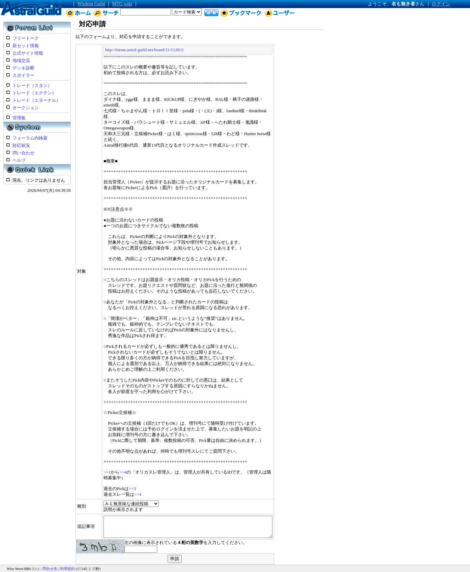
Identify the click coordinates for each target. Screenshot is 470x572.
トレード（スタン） (32, 85)
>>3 (113, 477)
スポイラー (23, 75)
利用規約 (67, 561)
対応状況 (21, 145)
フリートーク (25, 38)
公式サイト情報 (27, 53)
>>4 (104, 460)
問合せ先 (49, 561)
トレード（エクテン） (34, 93)
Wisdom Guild (91, 3)
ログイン (441, 3)
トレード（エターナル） (36, 100)
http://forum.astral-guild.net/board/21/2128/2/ (125, 50)
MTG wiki (122, 3)
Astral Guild (37, 568)
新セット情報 (25, 45)
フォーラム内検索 (30, 138)
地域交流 (21, 60)
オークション (25, 108)
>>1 (88, 460)
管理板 (19, 118)
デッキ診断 (23, 68)
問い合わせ (23, 153)
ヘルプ (19, 160)
